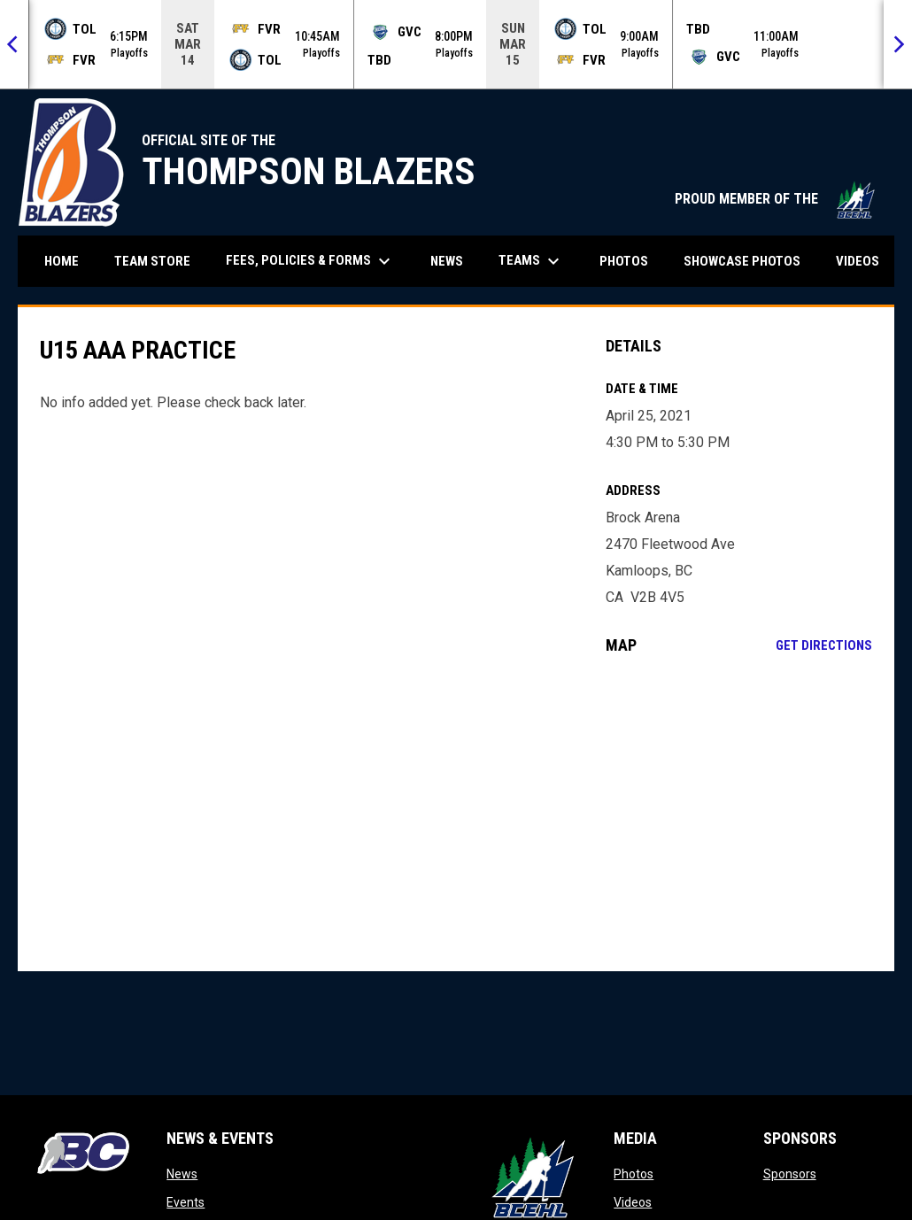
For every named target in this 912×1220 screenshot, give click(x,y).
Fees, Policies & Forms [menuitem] (310, 261)
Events (185, 1202)
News (181, 1174)
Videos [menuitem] (857, 261)
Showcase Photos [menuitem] (749, 260)
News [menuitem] (446, 261)
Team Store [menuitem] (159, 260)
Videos (633, 1202)
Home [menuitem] (61, 261)
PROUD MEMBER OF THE (776, 198)
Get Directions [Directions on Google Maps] (824, 645)
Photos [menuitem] (623, 261)
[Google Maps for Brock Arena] (739, 813)
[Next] (898, 44)
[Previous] (14, 44)
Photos (633, 1174)
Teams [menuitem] (531, 261)
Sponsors (789, 1174)
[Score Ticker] (456, 44)
